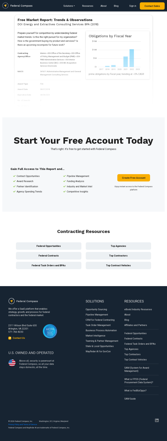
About (104, 6)
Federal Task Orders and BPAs (49, 265)
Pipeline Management (97, 314)
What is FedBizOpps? (135, 390)
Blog (116, 6)
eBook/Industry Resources (138, 309)
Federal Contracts (49, 255)
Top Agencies (118, 246)
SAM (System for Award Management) (136, 369)
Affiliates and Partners (135, 325)
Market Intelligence (95, 335)
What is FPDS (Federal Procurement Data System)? (138, 381)
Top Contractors (118, 255)
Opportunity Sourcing (96, 309)
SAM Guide (130, 398)
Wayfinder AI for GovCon (98, 351)
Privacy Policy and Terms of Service (22, 424)
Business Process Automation (101, 330)
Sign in (132, 6)
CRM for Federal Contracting (100, 320)
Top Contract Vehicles (118, 265)
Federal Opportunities (49, 246)
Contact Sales (152, 6)
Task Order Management (98, 325)
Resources (87, 6)
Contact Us (19, 338)
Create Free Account (133, 177)
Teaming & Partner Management (102, 341)
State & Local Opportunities (100, 346)
